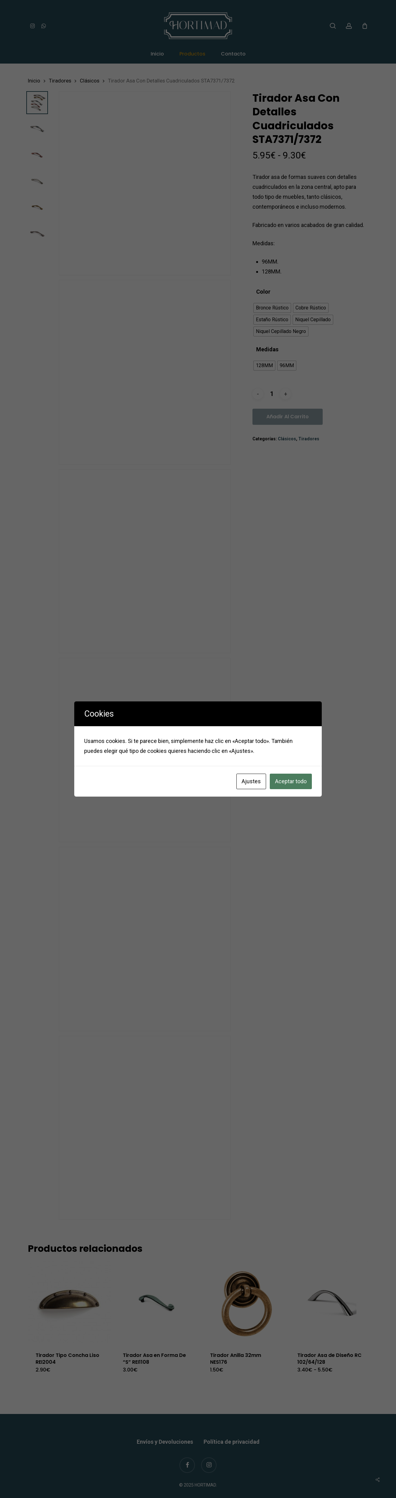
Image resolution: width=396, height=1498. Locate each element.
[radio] (272, 308)
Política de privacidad (232, 1429)
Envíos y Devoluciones (165, 1429)
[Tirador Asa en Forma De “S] (156, 1302)
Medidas (267, 349)
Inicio (34, 81)
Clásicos (89, 81)
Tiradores (60, 81)
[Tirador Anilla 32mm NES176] (243, 1302)
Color (263, 292)
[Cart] (364, 25)
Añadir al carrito (287, 416)
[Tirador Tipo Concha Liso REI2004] (69, 1302)
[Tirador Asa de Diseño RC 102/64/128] (331, 1302)
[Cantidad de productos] (272, 394)
